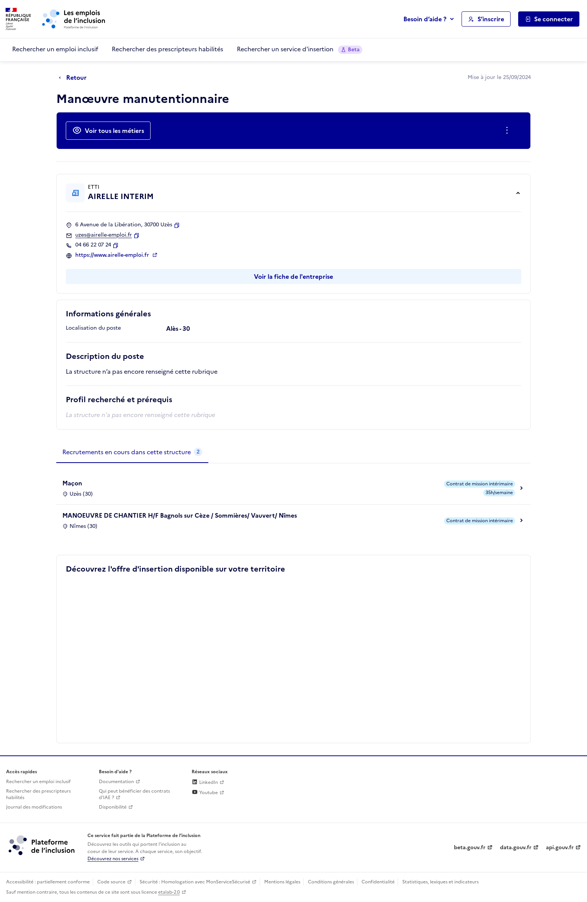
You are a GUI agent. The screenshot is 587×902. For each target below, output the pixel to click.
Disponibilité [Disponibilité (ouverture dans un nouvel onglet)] (113, 807)
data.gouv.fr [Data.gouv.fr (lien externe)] (515, 847)
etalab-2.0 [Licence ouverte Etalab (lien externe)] (169, 892)
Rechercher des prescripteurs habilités (167, 49)
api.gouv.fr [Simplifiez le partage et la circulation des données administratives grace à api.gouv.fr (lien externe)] (560, 847)
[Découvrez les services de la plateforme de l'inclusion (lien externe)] (42, 845)
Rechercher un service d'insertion (299, 49)
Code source (111, 881)
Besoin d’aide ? (424, 19)
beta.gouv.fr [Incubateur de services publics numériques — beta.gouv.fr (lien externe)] (469, 847)
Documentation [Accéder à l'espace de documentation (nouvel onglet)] (116, 781)
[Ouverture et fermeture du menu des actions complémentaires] (508, 131)
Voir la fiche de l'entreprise (293, 276)
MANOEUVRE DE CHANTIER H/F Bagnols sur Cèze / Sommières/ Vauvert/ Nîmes (179, 515)
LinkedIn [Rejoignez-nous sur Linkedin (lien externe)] (205, 782)
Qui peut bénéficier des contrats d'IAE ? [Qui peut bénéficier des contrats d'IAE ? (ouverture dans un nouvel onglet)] (134, 794)
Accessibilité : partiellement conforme (48, 881)
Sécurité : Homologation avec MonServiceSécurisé (195, 881)
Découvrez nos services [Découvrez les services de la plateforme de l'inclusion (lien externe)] (112, 858)
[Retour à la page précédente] (74, 77)
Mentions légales (282, 881)
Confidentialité (378, 881)
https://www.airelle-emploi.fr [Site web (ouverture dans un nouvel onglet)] (113, 255)
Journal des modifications (34, 807)
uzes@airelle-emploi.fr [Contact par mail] (103, 235)
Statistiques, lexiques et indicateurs (440, 881)
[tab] (132, 452)
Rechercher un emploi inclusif (55, 49)
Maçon (72, 483)
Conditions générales (331, 881)
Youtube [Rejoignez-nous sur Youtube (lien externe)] (205, 792)
